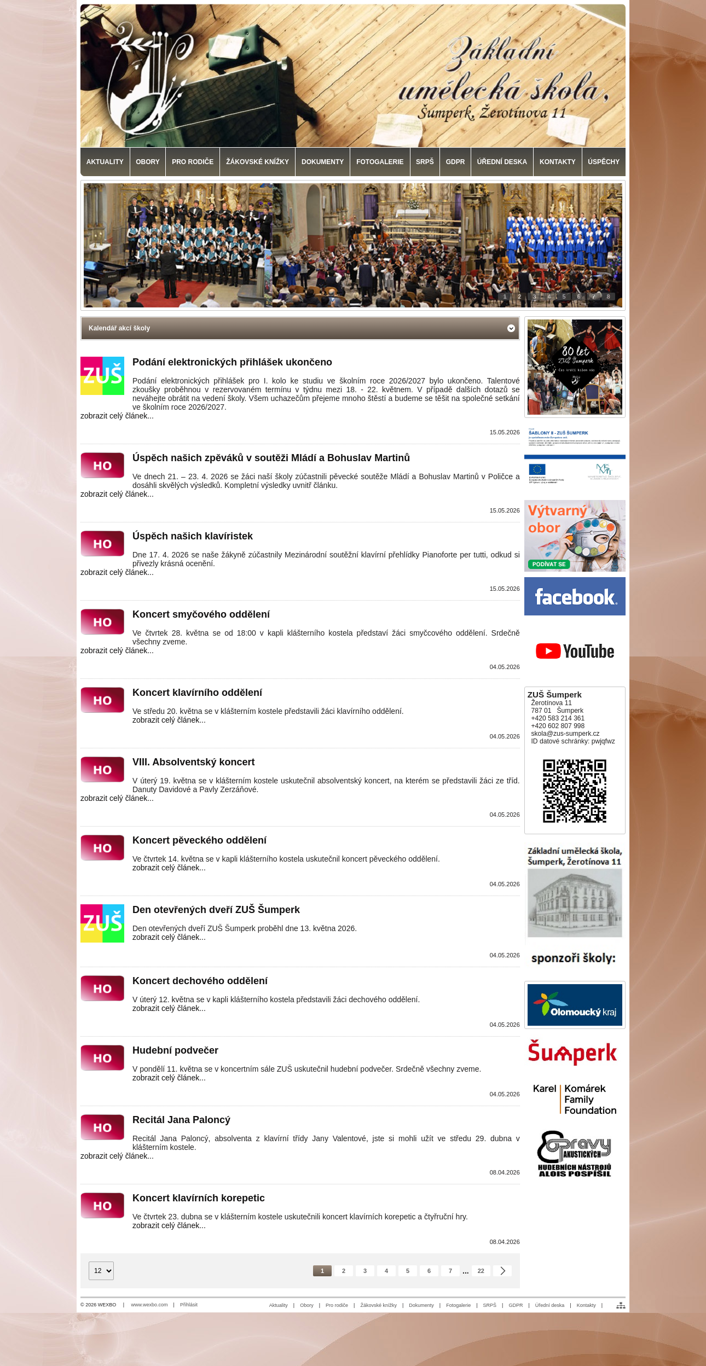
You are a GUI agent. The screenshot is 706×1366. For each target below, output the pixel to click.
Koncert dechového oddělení (200, 980)
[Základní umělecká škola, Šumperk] (353, 75)
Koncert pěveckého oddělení (199, 840)
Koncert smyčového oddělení (201, 614)
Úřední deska (550, 1305)
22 (481, 1271)
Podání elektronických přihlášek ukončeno (232, 362)
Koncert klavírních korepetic (198, 1198)
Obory (307, 1305)
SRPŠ (490, 1305)
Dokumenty (421, 1305)
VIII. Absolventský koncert (193, 762)
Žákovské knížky (378, 1305)
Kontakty (586, 1305)
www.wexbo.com (149, 1304)
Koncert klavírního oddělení (197, 692)
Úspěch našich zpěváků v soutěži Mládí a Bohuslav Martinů (271, 457)
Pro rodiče (337, 1305)
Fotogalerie (458, 1305)
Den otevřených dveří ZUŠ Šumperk (216, 909)
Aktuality (278, 1305)
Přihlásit (189, 1304)
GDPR (515, 1305)
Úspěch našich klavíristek (192, 536)
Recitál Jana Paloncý (181, 1119)
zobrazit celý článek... (117, 415)
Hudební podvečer (175, 1050)
